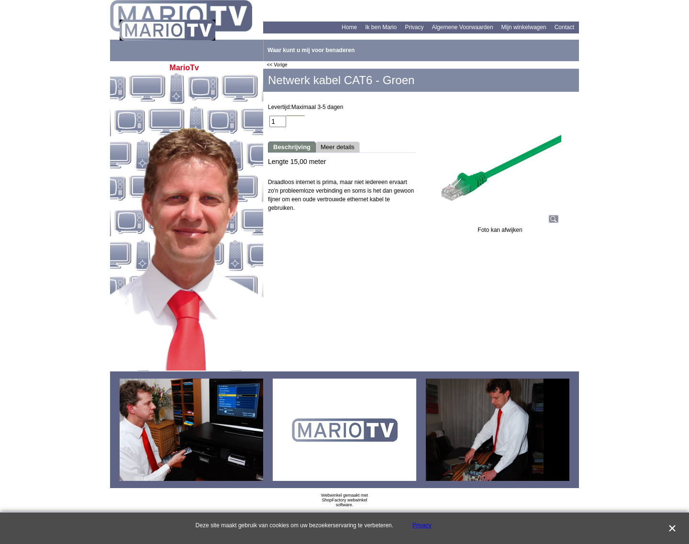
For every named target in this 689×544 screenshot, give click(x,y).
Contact (564, 27)
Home (349, 27)
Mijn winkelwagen (523, 27)
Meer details (338, 147)
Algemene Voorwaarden (462, 27)
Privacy (414, 27)
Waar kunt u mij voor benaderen (311, 50)
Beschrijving (292, 147)
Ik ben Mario (381, 27)
